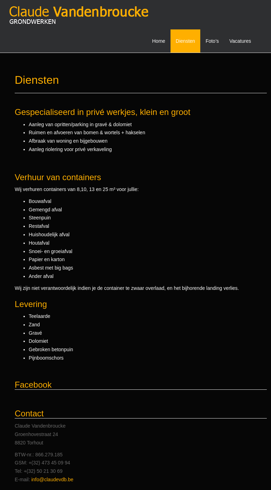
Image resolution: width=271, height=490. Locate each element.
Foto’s (212, 41)
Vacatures (240, 41)
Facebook (33, 384)
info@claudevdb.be (52, 479)
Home (158, 41)
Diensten (185, 41)
